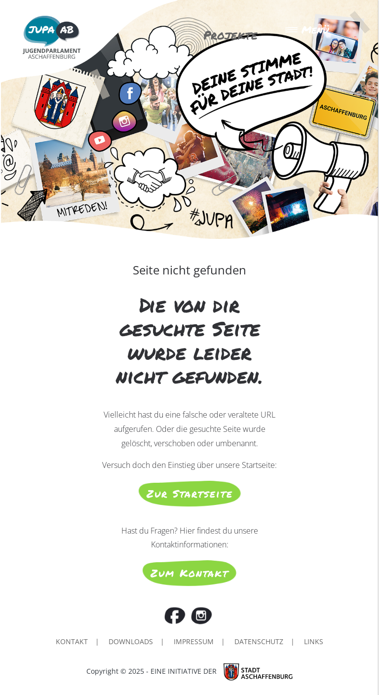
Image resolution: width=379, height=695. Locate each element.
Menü (307, 29)
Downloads (131, 641)
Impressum (194, 641)
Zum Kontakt (189, 573)
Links (313, 641)
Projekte (230, 34)
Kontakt (72, 641)
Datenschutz (258, 641)
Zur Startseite (190, 493)
